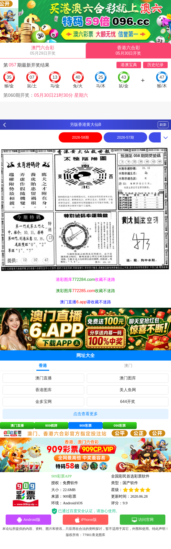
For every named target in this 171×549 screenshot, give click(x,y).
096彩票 (120, 425)
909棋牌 (51, 425)
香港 (43, 365)
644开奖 (127, 401)
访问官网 (142, 520)
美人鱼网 (128, 390)
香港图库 (43, 390)
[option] (85, 209)
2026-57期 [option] (125, 137)
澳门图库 (128, 378)
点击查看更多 (85, 414)
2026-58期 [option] (80, 137)
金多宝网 (43, 401)
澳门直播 (43, 378)
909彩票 (85, 425)
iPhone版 (85, 520)
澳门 (128, 365)
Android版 (28, 520)
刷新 (163, 125)
